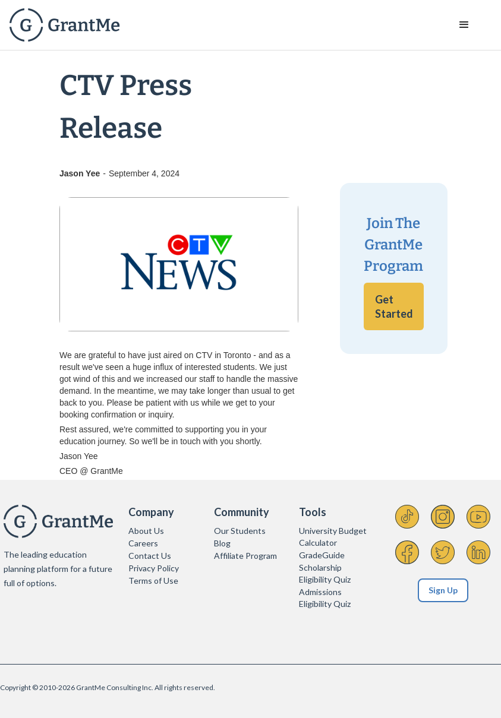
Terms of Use (153, 580)
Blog (222, 543)
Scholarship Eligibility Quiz (325, 573)
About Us (146, 531)
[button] (464, 25)
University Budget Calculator (333, 537)
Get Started (394, 306)
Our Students (240, 531)
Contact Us (149, 556)
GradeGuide (322, 555)
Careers (143, 543)
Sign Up (443, 590)
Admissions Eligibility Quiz (325, 598)
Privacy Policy (153, 568)
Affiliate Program (245, 556)
